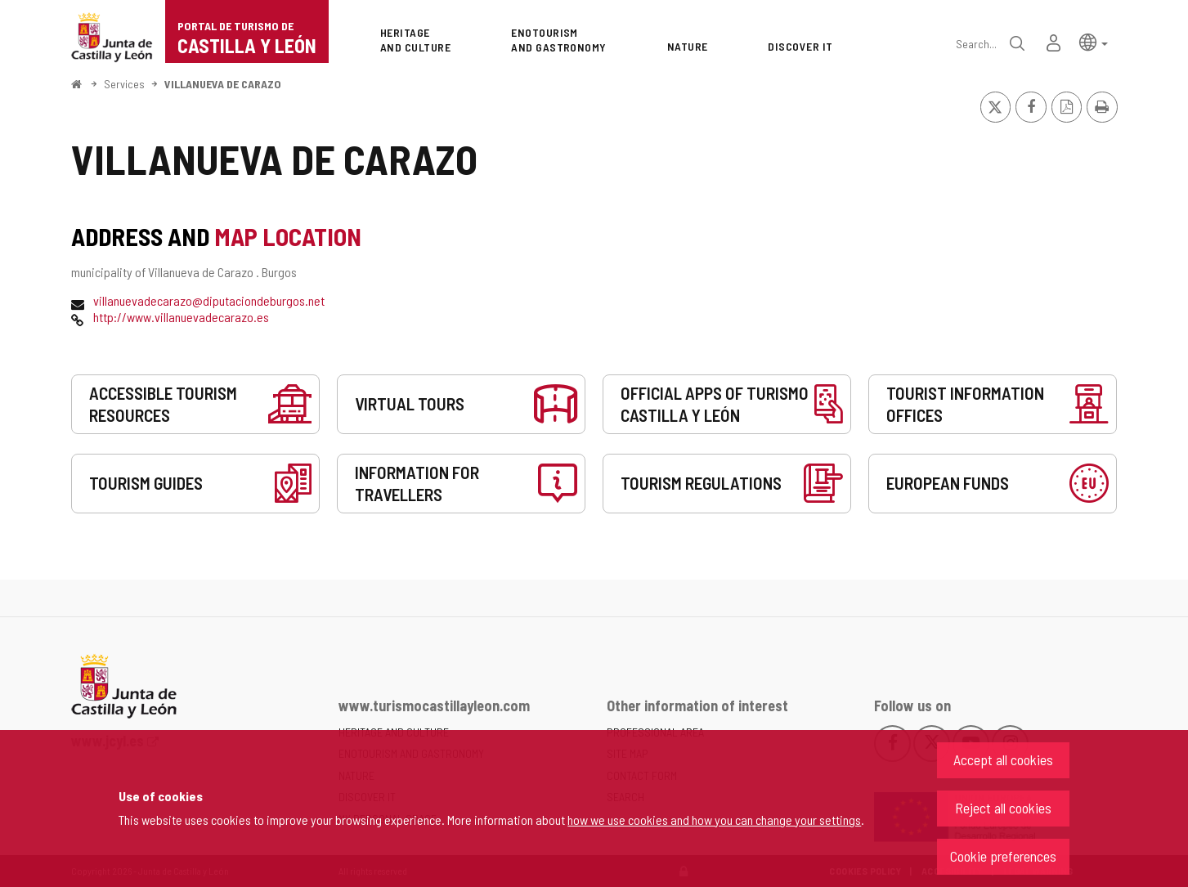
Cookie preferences (1003, 856)
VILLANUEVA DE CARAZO (222, 84)
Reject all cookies (1003, 808)
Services (124, 84)
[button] (1093, 41)
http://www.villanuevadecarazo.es (181, 317)
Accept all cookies (1003, 759)
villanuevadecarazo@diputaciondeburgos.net (209, 300)
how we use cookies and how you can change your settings (714, 819)
